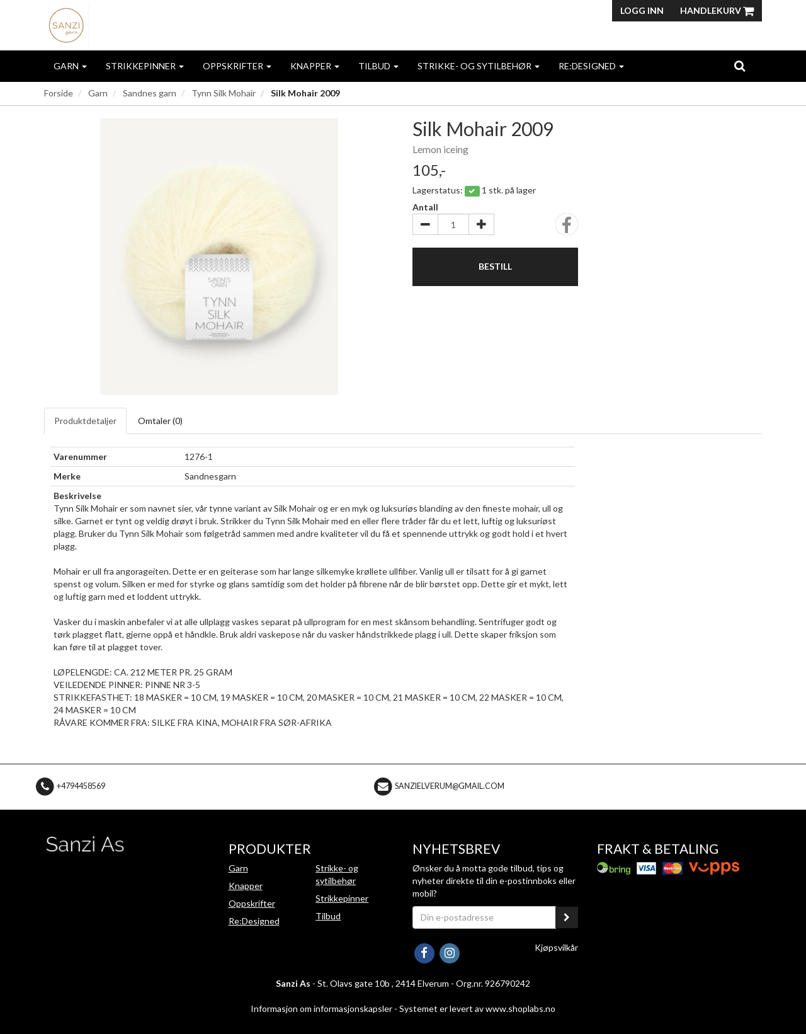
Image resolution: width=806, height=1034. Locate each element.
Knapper (314, 65)
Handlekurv (717, 10)
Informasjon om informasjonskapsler (321, 1008)
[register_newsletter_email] (566, 917)
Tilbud (378, 65)
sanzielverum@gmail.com (449, 786)
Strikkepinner (145, 65)
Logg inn (642, 10)
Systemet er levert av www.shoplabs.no (477, 1008)
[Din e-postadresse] (484, 917)
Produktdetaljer (85, 420)
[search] (739, 65)
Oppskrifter (237, 65)
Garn (70, 65)
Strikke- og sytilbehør (478, 65)
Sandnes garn (149, 93)
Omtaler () (160, 420)
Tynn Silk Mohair (223, 93)
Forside (58, 93)
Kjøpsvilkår (556, 947)
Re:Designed (591, 65)
